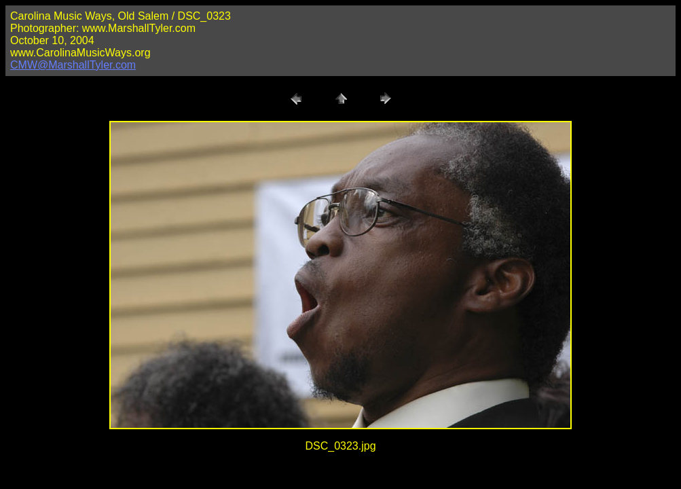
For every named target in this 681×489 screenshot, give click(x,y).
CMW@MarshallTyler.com (73, 65)
